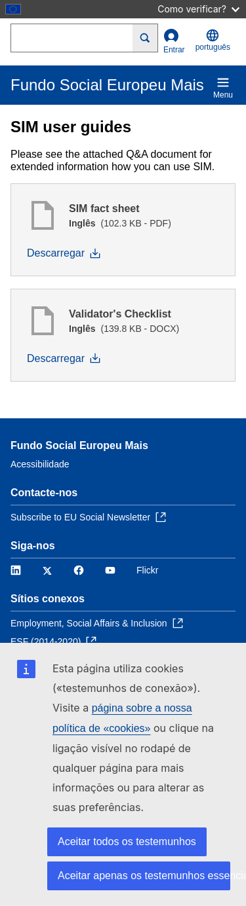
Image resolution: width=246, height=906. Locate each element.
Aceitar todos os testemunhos (127, 841)
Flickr (147, 570)
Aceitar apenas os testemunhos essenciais (144, 875)
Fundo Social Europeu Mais (79, 445)
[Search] (145, 38)
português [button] (212, 40)
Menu (223, 88)
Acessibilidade (40, 464)
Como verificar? (198, 8)
